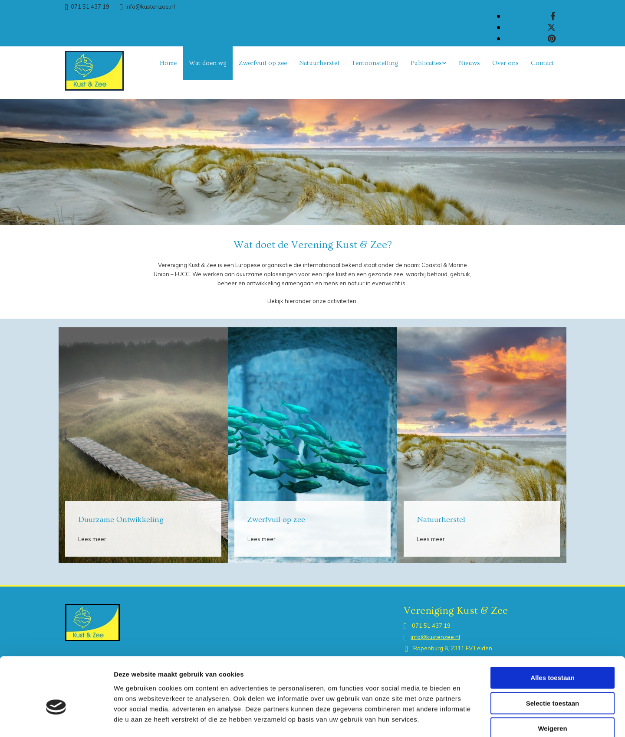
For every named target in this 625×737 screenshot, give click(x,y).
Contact (542, 63)
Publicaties (426, 63)
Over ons (505, 63)
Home (168, 63)
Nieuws (469, 63)
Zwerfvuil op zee (263, 63)
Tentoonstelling (375, 63)
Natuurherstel (319, 63)
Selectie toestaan (552, 656)
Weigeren (552, 681)
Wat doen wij (208, 63)
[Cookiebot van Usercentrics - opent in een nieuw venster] (56, 720)
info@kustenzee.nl (150, 6)
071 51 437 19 (90, 6)
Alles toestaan (552, 631)
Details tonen (469, 720)
